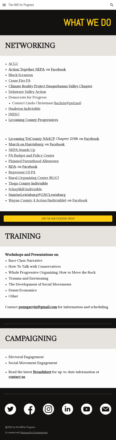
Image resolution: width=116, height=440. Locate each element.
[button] (4, 5)
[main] (58, 22)
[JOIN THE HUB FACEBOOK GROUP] (58, 218)
